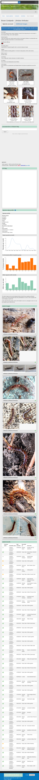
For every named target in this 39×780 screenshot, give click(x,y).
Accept (27, 774)
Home (3, 16)
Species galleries (9, 16)
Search (5, 131)
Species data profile (8, 210)
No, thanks (32, 774)
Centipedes (17, 16)
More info (9, 779)
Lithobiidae (23, 16)
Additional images (21, 24)
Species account (8, 24)
